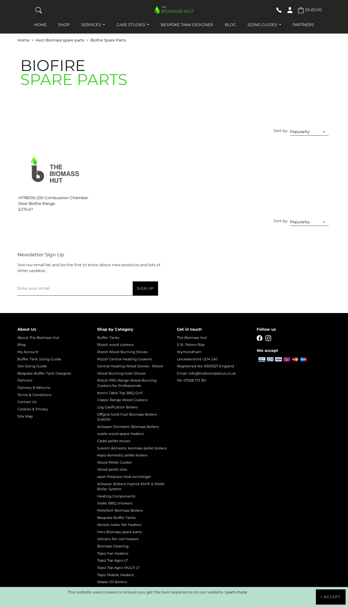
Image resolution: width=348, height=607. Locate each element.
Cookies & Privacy (32, 409)
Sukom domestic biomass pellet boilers (132, 448)
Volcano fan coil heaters (118, 539)
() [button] (310, 9)
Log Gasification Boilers (117, 407)
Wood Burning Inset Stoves (121, 373)
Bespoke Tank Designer (187, 24)
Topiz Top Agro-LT (112, 560)
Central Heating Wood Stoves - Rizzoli (130, 366)
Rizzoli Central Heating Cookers (124, 359)
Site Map (25, 416)
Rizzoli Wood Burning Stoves (122, 352)
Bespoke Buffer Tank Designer (44, 373)
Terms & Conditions (34, 395)
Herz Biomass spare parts (60, 40)
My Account (27, 352)
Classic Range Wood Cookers (122, 400)
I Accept (331, 597)
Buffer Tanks (108, 337)
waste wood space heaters (120, 434)
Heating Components (116, 496)
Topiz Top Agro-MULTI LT (118, 567)
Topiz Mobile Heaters (115, 575)
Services (91, 24)
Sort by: (281, 130)
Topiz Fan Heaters (112, 553)
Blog (230, 24)
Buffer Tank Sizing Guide (39, 359)
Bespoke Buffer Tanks (116, 518)
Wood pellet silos (112, 469)
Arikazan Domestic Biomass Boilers (128, 427)
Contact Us (26, 402)
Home (40, 24)
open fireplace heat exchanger (124, 476)
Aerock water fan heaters (119, 525)
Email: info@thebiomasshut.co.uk (206, 373)
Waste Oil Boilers (112, 582)
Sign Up (145, 288)
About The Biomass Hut (38, 337)
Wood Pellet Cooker (114, 462)
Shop (64, 24)
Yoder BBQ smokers (114, 503)
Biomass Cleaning (113, 546)
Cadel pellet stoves (113, 441)
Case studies (131, 24)
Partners (303, 24)
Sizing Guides (262, 24)
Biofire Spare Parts (108, 40)
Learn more (236, 592)
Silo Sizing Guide (32, 366)
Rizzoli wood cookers (115, 344)
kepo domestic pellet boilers (122, 455)
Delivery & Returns (33, 387)
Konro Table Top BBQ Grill (120, 393)
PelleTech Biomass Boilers (120, 510)
